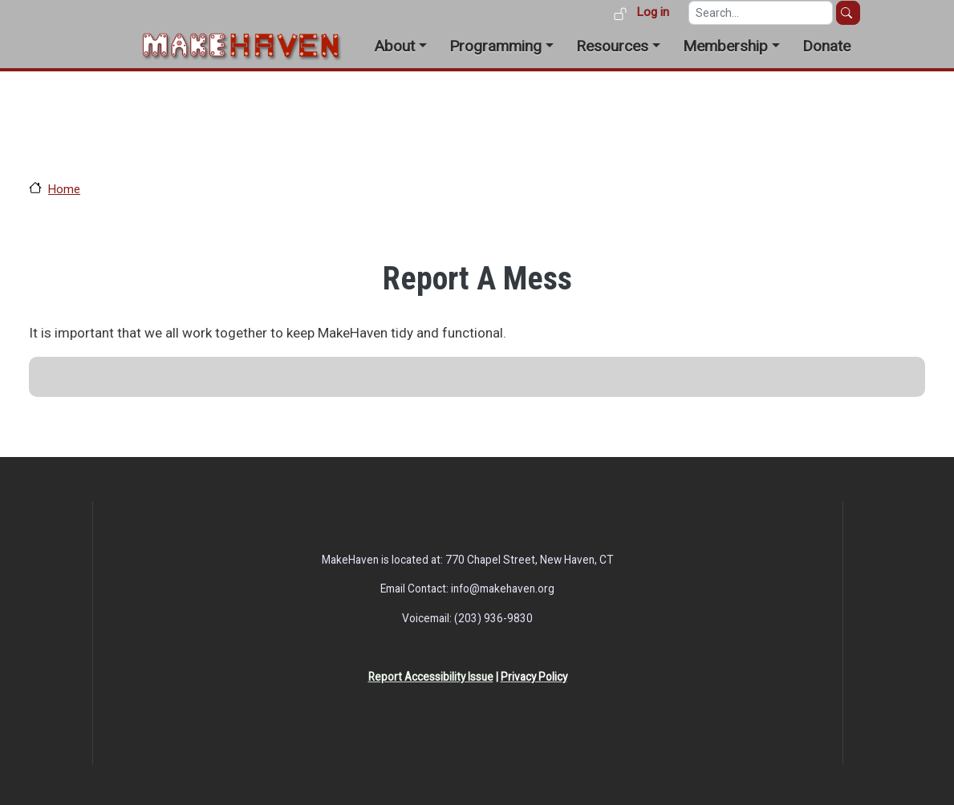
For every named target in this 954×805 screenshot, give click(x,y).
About (394, 46)
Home (64, 189)
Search (848, 13)
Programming (495, 46)
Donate (826, 46)
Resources (612, 46)
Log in (652, 12)
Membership (725, 46)
